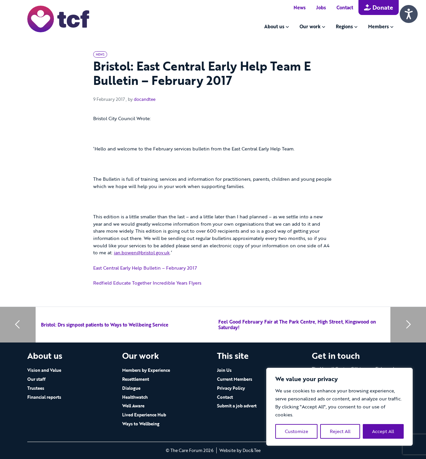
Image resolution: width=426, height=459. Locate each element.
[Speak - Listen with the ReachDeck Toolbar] (409, 14)
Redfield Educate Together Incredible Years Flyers (147, 282)
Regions (344, 26)
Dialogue (131, 388)
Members (378, 26)
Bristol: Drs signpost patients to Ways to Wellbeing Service (104, 325)
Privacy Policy (231, 388)
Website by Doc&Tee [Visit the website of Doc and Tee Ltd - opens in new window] (240, 450)
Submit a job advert (237, 406)
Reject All (340, 431)
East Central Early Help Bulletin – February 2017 (145, 267)
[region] (339, 407)
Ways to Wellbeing (140, 424)
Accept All (383, 431)
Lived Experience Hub (144, 415)
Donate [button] (378, 7)
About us (274, 26)
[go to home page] (58, 18)
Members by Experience (146, 370)
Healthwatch (135, 397)
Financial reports (44, 397)
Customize (296, 431)
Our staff (36, 379)
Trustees (35, 388)
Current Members (234, 379)
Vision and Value (44, 370)
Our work (310, 26)
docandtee (144, 99)
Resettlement (135, 379)
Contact (344, 7)
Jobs (321, 7)
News (300, 7)
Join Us (224, 370)
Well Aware (133, 406)
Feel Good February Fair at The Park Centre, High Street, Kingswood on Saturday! (297, 325)
